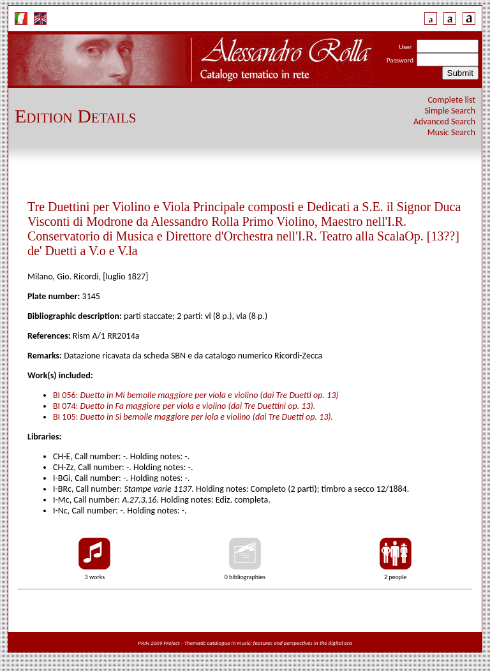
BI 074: (184, 406)
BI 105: (193, 416)
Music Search (451, 132)
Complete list (451, 99)
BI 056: (196, 395)
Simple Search (449, 110)
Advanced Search (444, 121)
